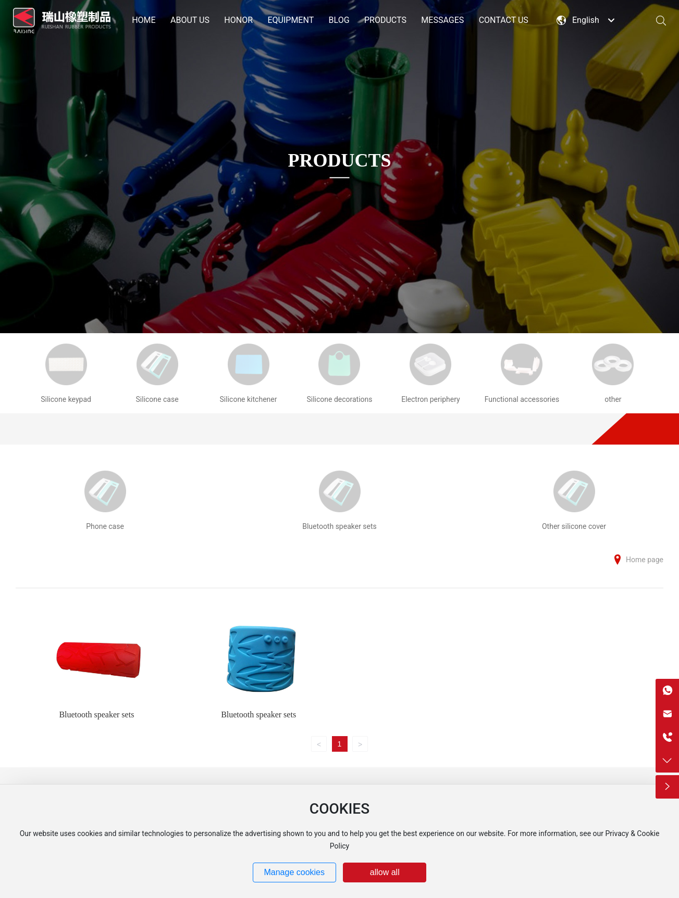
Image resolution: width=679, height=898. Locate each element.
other (612, 399)
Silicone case (157, 399)
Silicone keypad (66, 399)
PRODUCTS (339, 160)
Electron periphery (430, 399)
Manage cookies (294, 872)
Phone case (105, 526)
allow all (385, 872)
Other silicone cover (574, 526)
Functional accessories (522, 399)
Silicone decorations (339, 399)
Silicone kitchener (248, 399)
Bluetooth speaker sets (339, 526)
